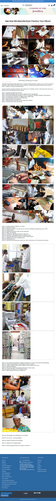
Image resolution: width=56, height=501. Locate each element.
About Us (4, 460)
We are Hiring (5, 487)
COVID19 (4, 471)
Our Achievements (5, 485)
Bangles (39, 467)
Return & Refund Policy (6, 476)
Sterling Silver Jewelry (41, 469)
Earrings (39, 462)
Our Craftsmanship (6, 467)
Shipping (4, 462)
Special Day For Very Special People (9, 482)
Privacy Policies (5, 478)
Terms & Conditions (6, 474)
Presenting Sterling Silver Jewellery (9, 484)
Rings (38, 464)
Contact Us (4, 464)
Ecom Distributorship (6, 473)
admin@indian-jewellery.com (27, 462)
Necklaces (39, 460)
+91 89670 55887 (26, 460)
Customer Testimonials (6, 465)
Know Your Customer (6, 469)
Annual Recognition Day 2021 (8, 480)
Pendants (39, 465)
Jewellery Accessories (41, 471)
